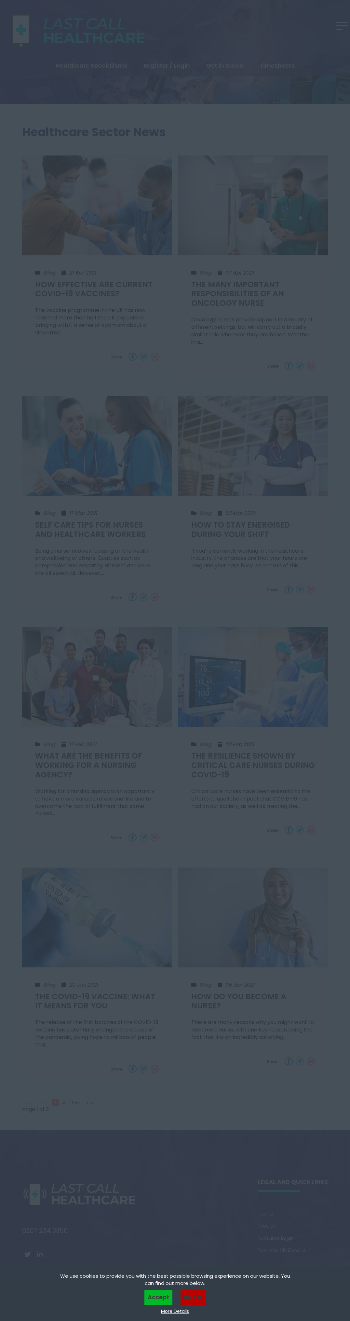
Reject (193, 1297)
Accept (158, 1297)
